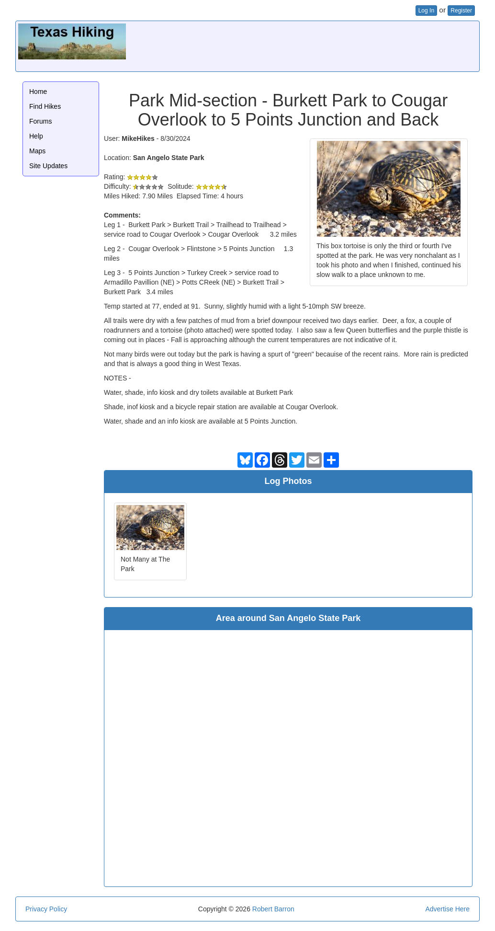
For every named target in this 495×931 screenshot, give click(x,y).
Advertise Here (447, 909)
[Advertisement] (302, 45)
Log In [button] (426, 10)
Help (36, 136)
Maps (37, 151)
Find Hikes (45, 106)
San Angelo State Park (168, 157)
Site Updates (48, 166)
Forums (40, 121)
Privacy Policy (46, 909)
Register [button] (461, 10)
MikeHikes (138, 138)
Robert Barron (273, 909)
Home (38, 91)
